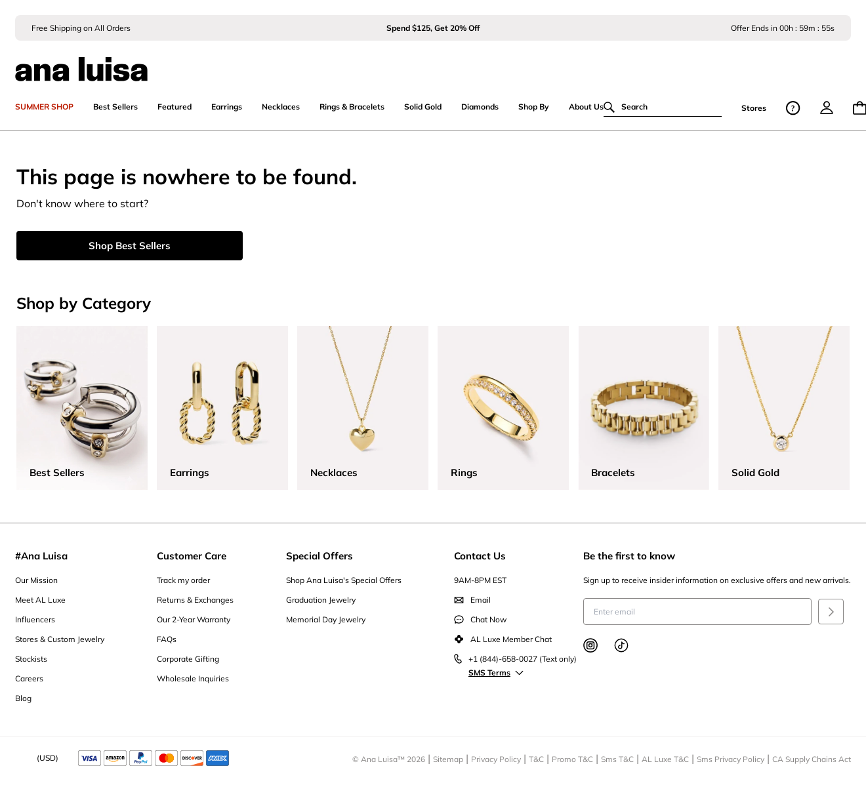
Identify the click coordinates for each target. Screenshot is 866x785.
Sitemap (448, 760)
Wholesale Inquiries (193, 680)
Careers (29, 680)
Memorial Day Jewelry (325, 621)
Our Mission (36, 581)
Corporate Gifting (188, 660)
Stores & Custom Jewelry (59, 640)
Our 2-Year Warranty (193, 621)
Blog (23, 699)
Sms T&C (617, 760)
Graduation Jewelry (321, 601)
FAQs (166, 640)
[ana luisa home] (433, 62)
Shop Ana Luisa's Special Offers (344, 581)
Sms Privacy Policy (730, 760)
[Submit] (831, 613)
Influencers (35, 621)
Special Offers (319, 557)
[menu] (826, 109)
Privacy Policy (496, 760)
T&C (536, 760)
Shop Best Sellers (130, 247)
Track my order (183, 581)
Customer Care (191, 557)
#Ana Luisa (41, 557)
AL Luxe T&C (665, 760)
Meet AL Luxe (40, 601)
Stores (753, 109)
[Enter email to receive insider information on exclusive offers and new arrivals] (697, 612)
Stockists (31, 660)
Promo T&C (572, 760)
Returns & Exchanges (195, 601)
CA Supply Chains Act (811, 760)
